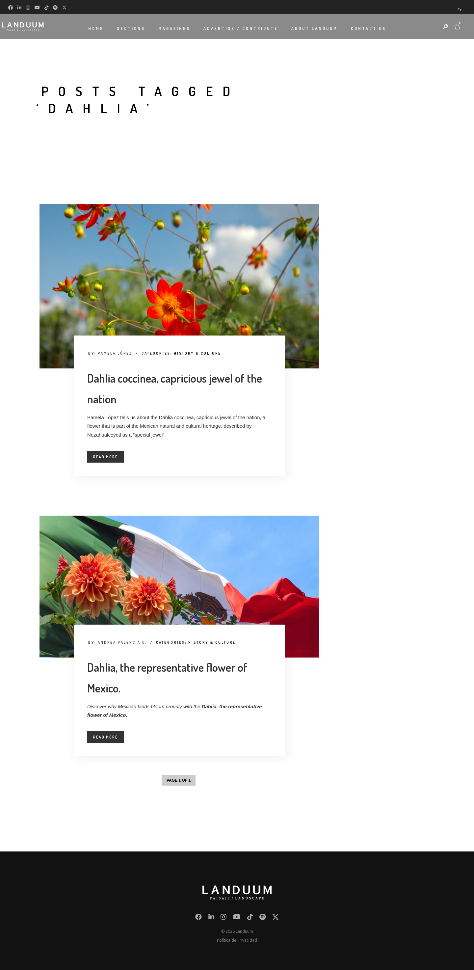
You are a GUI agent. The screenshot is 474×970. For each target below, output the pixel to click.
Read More (105, 456)
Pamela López (115, 353)
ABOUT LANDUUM (314, 28)
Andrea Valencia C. (122, 642)
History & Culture (197, 353)
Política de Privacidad (237, 940)
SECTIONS (131, 28)
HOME (96, 28)
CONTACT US (368, 28)
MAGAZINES (174, 28)
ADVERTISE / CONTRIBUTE (240, 28)
